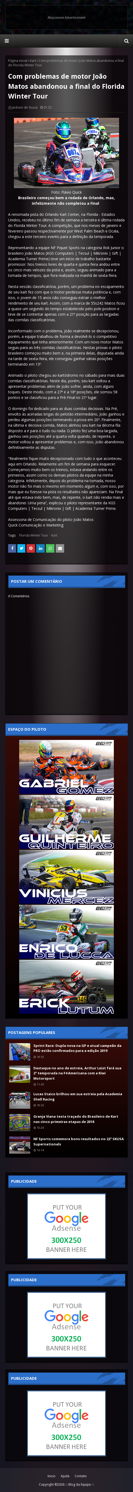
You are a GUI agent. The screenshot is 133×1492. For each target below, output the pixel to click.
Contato (81, 1476)
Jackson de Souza (25, 107)
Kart (33, 60)
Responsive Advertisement (66, 17)
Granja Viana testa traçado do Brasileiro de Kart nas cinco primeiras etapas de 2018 (75, 1119)
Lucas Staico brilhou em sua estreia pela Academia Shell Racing (77, 1097)
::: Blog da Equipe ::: (79, 1484)
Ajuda (65, 1476)
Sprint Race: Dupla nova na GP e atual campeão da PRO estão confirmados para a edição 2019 (77, 1048)
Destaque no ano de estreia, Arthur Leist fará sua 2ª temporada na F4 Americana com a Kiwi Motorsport (77, 1073)
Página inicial (17, 60)
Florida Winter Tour (33, 535)
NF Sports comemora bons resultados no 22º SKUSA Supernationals (78, 1141)
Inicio (51, 1476)
